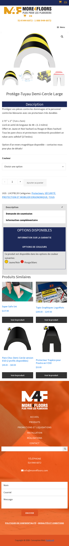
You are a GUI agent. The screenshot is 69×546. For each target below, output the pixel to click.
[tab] (34, 207)
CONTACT (34, 443)
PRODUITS (34, 422)
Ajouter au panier (35, 182)
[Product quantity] (12, 181)
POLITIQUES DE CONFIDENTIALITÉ (20, 523)
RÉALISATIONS (34, 437)
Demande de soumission (19, 213)
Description (12, 207)
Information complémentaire (22, 220)
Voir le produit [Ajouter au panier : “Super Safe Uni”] (17, 319)
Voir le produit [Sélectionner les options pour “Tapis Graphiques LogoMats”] (51, 319)
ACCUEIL (34, 416)
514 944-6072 (25, 20)
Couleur (6, 158)
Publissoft (50, 540)
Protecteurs (38, 193)
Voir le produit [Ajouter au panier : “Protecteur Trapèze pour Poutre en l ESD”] (51, 375)
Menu (62, 27)
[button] (62, 36)
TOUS (52, 197)
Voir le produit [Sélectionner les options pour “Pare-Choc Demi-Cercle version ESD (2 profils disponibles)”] (17, 375)
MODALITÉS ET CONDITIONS (51, 523)
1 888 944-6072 (42, 20)
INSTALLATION (34, 432)
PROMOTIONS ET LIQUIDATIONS (34, 427)
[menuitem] (65, 2)
